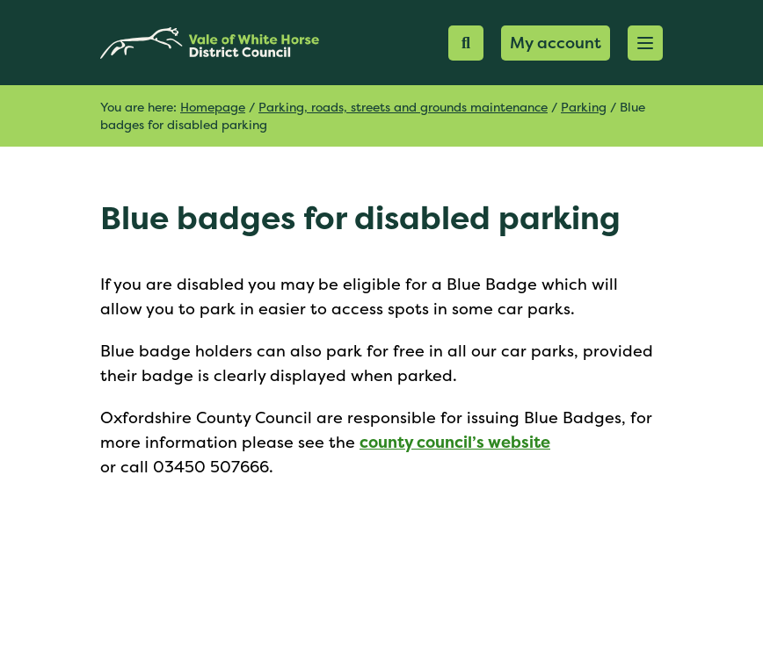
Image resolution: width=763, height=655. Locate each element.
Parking (584, 106)
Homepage (212, 106)
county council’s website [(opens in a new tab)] (455, 442)
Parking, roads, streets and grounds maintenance (403, 106)
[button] (645, 43)
